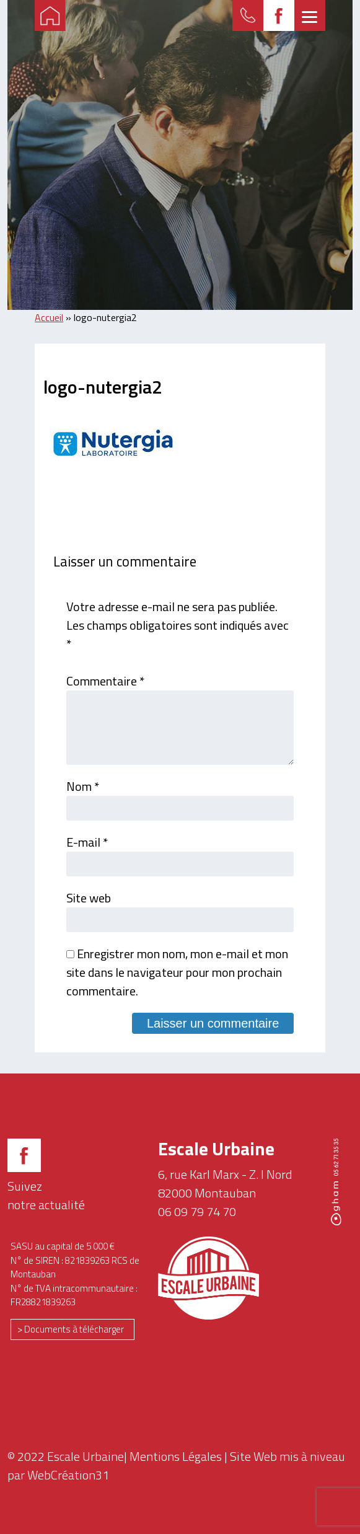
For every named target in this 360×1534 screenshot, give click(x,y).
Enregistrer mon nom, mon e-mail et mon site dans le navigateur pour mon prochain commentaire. (177, 972)
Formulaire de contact (247, 15)
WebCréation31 (68, 1474)
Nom (82, 786)
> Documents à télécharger (70, 1329)
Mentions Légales (176, 1456)
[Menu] (309, 15)
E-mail (87, 842)
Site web (88, 897)
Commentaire (105, 680)
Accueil (49, 317)
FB (278, 15)
